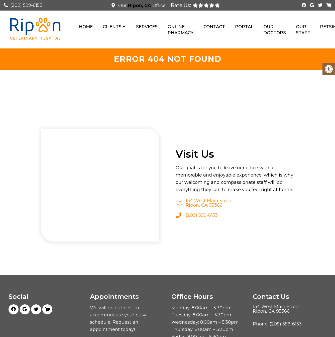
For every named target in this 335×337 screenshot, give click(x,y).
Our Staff (303, 29)
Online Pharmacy (180, 29)
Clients (112, 26)
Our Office (141, 5)
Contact (214, 26)
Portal (244, 26)
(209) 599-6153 (26, 5)
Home (86, 26)
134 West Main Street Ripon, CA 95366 (209, 202)
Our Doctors (274, 29)
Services (147, 26)
